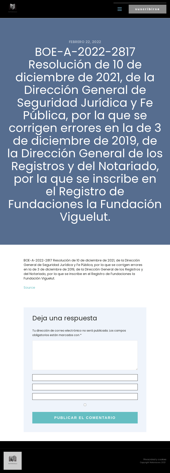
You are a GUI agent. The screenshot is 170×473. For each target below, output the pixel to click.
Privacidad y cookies (154, 459)
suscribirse (147, 9)
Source (29, 287)
